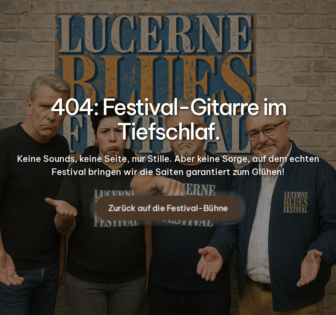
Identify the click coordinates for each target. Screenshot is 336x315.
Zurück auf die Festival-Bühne (168, 208)
